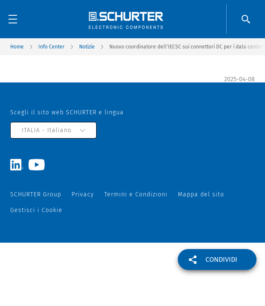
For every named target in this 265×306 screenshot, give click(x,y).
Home (17, 47)
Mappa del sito (201, 194)
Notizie (87, 47)
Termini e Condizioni (136, 194)
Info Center (51, 47)
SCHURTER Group (35, 194)
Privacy (82, 194)
